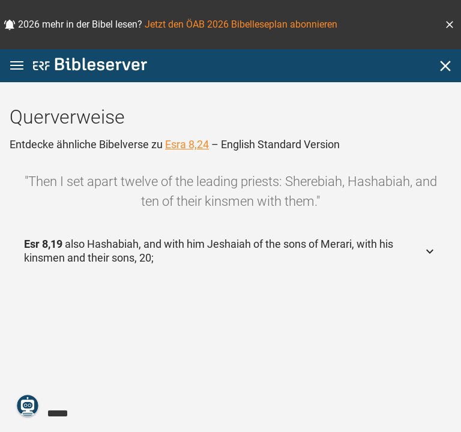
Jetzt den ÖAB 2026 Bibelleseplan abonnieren (241, 24)
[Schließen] (445, 66)
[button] (450, 25)
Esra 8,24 (187, 144)
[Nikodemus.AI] (27, 405)
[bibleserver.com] (90, 66)
